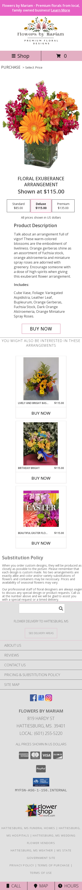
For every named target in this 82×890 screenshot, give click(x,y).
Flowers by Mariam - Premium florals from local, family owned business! (41, 8)
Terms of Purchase (54, 865)
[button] (41, 782)
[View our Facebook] (33, 699)
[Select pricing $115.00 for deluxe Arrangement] (41, 206)
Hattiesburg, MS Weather (32, 850)
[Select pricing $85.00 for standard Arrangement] (18, 206)
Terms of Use (41, 873)
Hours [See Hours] (68, 886)
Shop (20, 55)
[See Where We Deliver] (41, 633)
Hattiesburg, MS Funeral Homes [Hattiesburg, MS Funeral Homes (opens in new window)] (28, 828)
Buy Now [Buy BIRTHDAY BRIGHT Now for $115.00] (41, 478)
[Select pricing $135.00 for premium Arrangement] (63, 206)
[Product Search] (42, 608)
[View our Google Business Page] (41, 699)
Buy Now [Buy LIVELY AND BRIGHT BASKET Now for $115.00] (41, 413)
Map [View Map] (41, 886)
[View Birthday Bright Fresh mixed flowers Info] (41, 443)
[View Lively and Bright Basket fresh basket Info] (41, 378)
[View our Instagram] (48, 699)
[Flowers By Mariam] (41, 44)
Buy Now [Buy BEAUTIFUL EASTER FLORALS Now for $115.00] (41, 543)
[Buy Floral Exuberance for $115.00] (41, 329)
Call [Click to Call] (14, 886)
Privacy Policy (22, 865)
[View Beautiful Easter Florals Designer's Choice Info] (41, 508)
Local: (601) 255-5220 (41, 733)
